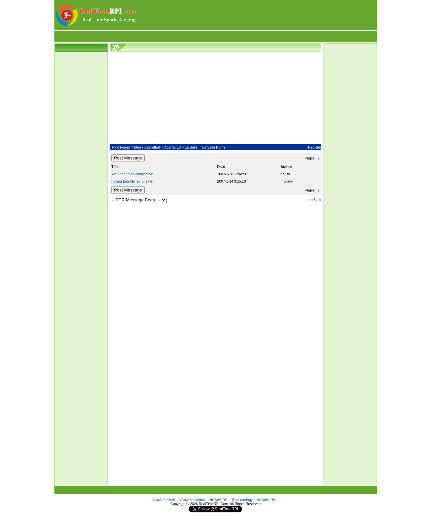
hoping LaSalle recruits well (132, 181)
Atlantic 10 (172, 147)
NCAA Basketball (192, 500)
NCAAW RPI (266, 500)
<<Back (315, 200)
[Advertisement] (257, 15)
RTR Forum (121, 147)
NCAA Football (163, 500)
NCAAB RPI (218, 500)
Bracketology (242, 500)
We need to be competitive (132, 174)
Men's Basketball (147, 147)
